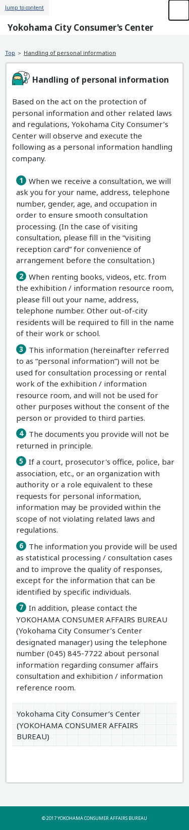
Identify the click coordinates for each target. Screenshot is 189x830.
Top (10, 52)
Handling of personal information (70, 52)
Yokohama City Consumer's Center (80, 27)
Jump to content (24, 7)
